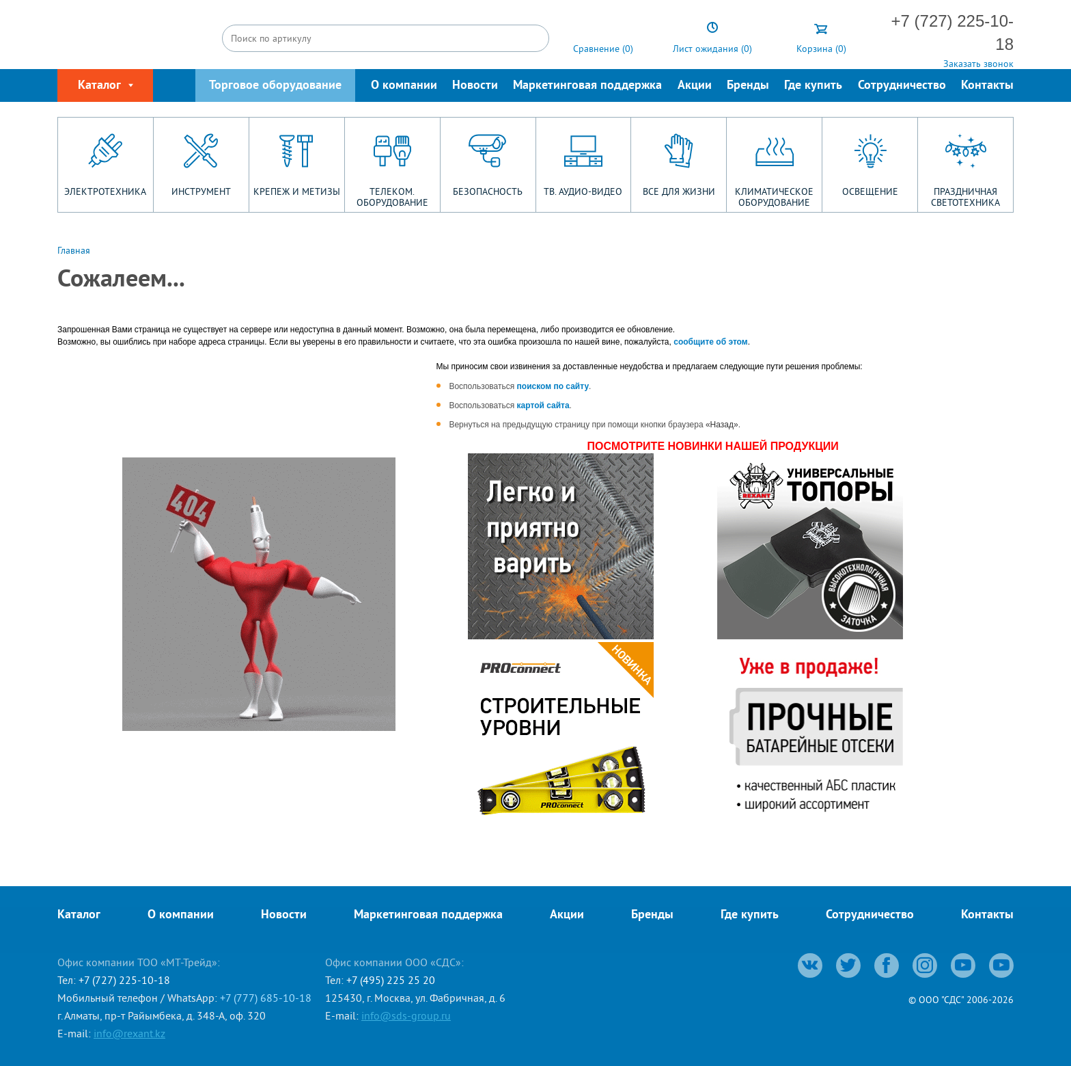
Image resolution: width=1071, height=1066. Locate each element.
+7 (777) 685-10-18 (265, 997)
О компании (404, 86)
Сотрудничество (902, 86)
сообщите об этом (710, 342)
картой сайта (543, 405)
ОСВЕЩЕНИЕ (870, 191)
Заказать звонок (978, 63)
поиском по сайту (553, 386)
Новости (475, 86)
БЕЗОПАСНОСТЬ (488, 191)
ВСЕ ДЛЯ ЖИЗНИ (679, 191)
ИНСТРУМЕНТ (201, 191)
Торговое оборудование (275, 86)
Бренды (748, 86)
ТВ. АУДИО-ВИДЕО (583, 191)
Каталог (78, 915)
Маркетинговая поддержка (587, 86)
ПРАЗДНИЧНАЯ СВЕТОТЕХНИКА (965, 197)
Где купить (813, 86)
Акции (695, 86)
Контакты (987, 86)
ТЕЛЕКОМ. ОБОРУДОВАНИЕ (392, 197)
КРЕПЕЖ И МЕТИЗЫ (296, 191)
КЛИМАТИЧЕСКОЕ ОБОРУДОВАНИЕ (774, 197)
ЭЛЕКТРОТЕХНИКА (105, 191)
